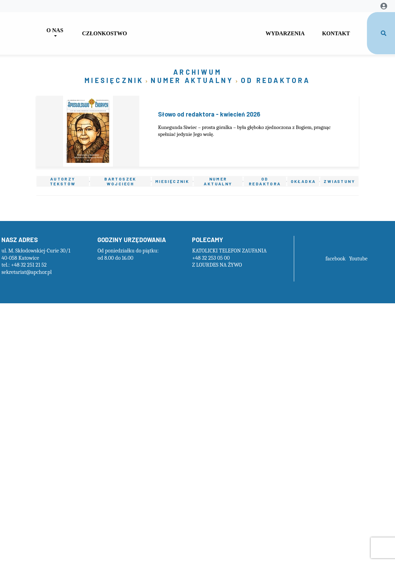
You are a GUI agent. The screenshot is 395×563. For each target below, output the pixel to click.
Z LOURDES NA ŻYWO (217, 265)
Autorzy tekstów (63, 181)
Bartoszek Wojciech (120, 181)
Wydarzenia (285, 33)
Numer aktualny (192, 80)
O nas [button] (54, 30)
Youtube (358, 259)
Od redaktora (275, 80)
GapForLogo (196, 31)
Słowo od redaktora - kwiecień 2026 (209, 114)
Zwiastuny (339, 181)
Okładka (303, 181)
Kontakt (336, 33)
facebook (335, 259)
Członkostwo (104, 33)
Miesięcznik (114, 80)
